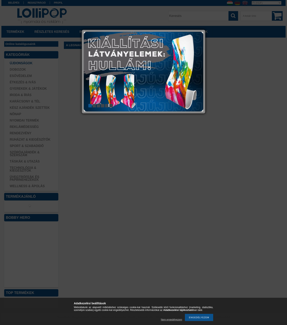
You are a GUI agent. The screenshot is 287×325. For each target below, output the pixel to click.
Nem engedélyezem (171, 319)
